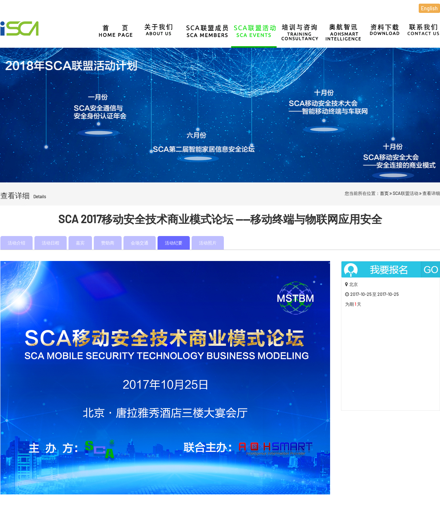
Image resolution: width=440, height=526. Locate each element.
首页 (384, 193)
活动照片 (208, 242)
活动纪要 (173, 242)
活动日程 (50, 242)
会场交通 (139, 242)
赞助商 (107, 242)
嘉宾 (80, 242)
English (429, 8)
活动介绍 (16, 242)
